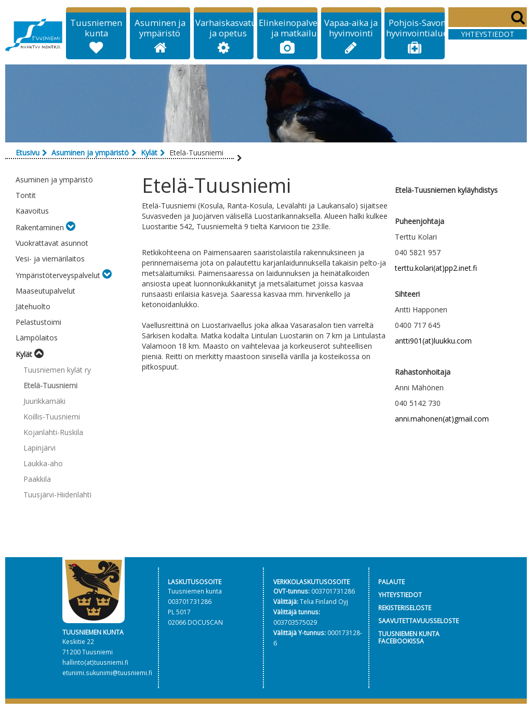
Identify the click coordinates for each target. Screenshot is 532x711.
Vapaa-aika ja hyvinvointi (351, 28)
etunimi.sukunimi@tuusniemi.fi (107, 672)
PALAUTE (391, 581)
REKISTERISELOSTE (404, 607)
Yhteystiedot (487, 34)
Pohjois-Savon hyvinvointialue (417, 28)
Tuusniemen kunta (96, 28)
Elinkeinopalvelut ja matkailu (294, 28)
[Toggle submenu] (70, 227)
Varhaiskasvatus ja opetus (228, 28)
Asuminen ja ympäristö (160, 28)
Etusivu (27, 152)
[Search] (487, 17)
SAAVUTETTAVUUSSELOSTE (418, 620)
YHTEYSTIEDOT (400, 594)
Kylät (149, 152)
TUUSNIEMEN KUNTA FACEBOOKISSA (409, 637)
